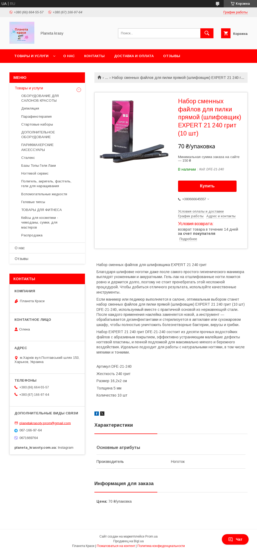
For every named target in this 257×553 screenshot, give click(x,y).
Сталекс (28, 158)
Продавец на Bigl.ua (128, 541)
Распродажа (31, 235)
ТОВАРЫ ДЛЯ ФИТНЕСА (41, 210)
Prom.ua (151, 536)
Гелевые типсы (33, 202)
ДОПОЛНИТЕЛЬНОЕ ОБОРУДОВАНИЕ (38, 134)
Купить (207, 186)
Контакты (94, 56)
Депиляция (30, 108)
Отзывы (171, 56)
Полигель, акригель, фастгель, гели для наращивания (46, 183)
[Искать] (206, 33)
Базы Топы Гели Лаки (38, 165)
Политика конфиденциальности (161, 546)
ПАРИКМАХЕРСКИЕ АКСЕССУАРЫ (37, 147)
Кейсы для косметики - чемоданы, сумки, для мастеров (39, 222)
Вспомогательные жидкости (44, 194)
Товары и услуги (31, 56)
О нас (69, 56)
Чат (235, 539)
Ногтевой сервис (35, 173)
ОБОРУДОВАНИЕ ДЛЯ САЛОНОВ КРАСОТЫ (40, 98)
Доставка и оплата (134, 56)
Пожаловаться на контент (116, 546)
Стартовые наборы (37, 124)
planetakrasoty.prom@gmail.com (45, 423)
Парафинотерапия (36, 116)
